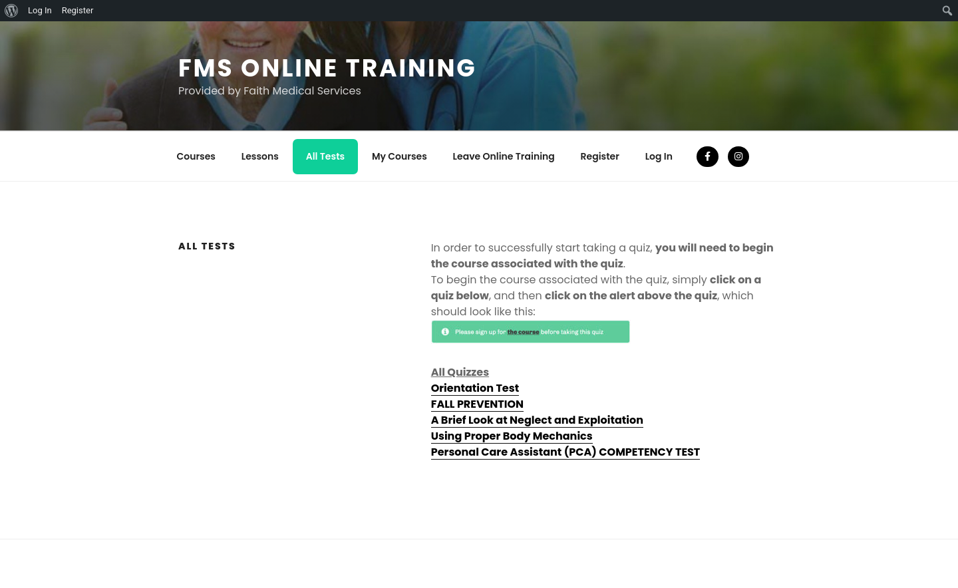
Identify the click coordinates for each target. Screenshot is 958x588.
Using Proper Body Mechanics (512, 436)
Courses (196, 156)
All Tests (325, 156)
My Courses (399, 156)
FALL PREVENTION (477, 404)
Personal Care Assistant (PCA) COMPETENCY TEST (566, 452)
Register (600, 156)
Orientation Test (475, 388)
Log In (659, 156)
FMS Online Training (327, 68)
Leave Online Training (504, 156)
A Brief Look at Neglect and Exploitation (537, 420)
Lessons (260, 156)
